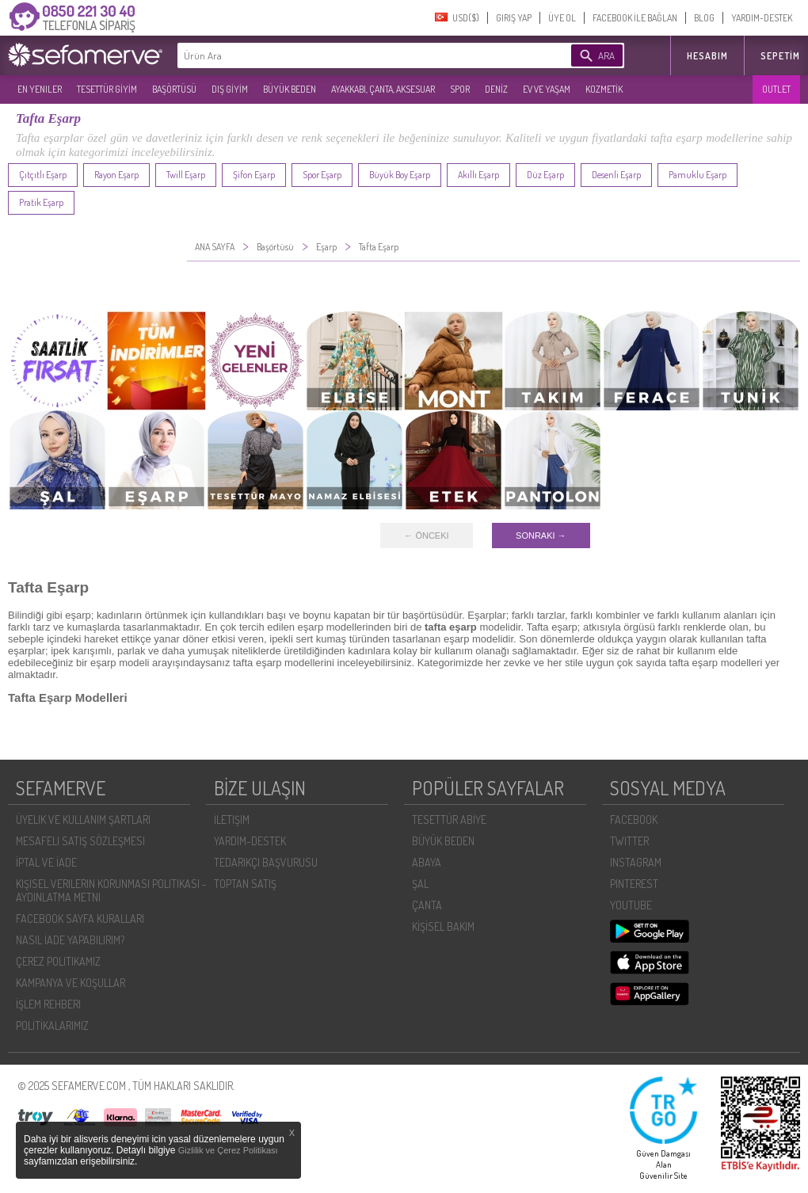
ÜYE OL (562, 18)
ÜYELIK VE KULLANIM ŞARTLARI (83, 819)
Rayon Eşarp (116, 175)
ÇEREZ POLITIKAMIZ (58, 961)
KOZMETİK (604, 89)
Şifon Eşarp (254, 175)
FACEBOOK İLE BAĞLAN (635, 18)
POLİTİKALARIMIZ (52, 1025)
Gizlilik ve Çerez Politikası (228, 1150)
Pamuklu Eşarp (697, 175)
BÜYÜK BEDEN (289, 89)
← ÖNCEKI (426, 535)
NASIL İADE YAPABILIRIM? (70, 940)
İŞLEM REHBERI (48, 1004)
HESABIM (707, 56)
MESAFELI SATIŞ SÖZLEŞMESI (80, 841)
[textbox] (350, 55)
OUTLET (776, 89)
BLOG (704, 18)
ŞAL (420, 883)
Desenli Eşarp (616, 175)
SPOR (460, 89)
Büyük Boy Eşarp (399, 175)
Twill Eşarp (185, 175)
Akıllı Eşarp (478, 175)
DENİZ (496, 89)
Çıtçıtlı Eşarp (43, 175)
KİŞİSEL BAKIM (443, 926)
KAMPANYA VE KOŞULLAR (70, 982)
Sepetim (780, 56)
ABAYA (426, 862)
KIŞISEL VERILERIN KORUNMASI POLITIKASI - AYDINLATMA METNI (111, 890)
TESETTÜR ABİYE (449, 819)
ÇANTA (427, 905)
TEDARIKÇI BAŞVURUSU (266, 862)
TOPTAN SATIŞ (245, 883)
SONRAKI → (541, 535)
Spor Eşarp (322, 175)
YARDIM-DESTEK (761, 18)
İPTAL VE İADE (46, 862)
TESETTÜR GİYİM (107, 89)
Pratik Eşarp (41, 202)
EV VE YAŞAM (546, 89)
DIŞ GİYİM (230, 89)
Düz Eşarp (545, 175)
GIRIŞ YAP (514, 18)
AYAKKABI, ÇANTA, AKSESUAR (383, 89)
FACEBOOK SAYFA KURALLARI (80, 918)
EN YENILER (39, 89)
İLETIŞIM (232, 819)
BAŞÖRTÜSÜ (174, 89)
